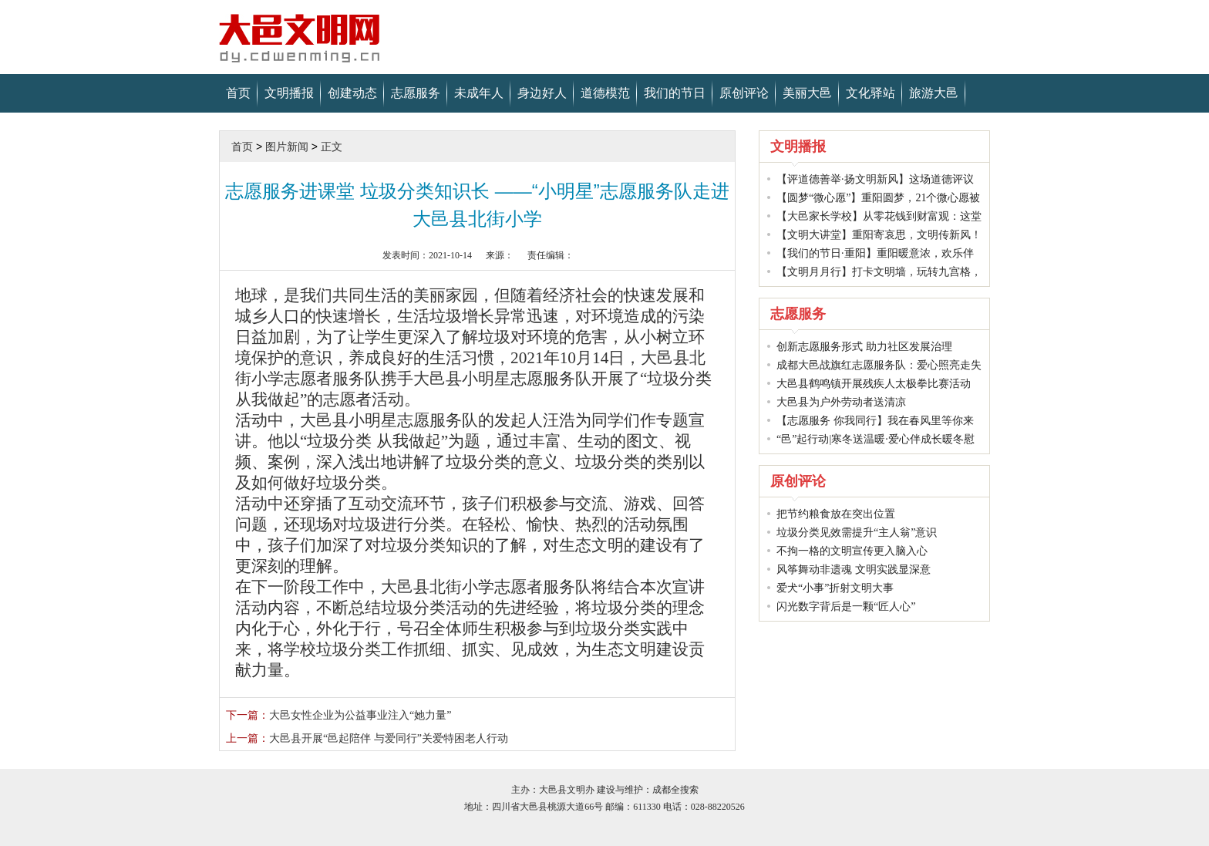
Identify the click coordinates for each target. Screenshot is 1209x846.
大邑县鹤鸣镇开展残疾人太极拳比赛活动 (873, 383)
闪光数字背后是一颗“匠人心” (845, 606)
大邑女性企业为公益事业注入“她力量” (338, 715)
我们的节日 (675, 92)
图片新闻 (286, 146)
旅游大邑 (933, 92)
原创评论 (744, 92)
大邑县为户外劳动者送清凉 (841, 402)
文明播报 (289, 92)
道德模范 (605, 92)
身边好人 (542, 92)
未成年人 (478, 92)
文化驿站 (870, 92)
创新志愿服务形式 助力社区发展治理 (864, 346)
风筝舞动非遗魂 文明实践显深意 (853, 569)
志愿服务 (415, 92)
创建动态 (352, 92)
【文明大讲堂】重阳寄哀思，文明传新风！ (879, 235)
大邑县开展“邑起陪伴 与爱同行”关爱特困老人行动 (367, 738)
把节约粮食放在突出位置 (835, 514)
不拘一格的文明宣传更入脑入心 (852, 551)
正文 (331, 146)
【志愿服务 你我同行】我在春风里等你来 (875, 420)
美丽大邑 (807, 92)
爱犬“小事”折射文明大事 (835, 588)
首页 (238, 92)
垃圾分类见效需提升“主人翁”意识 (856, 532)
